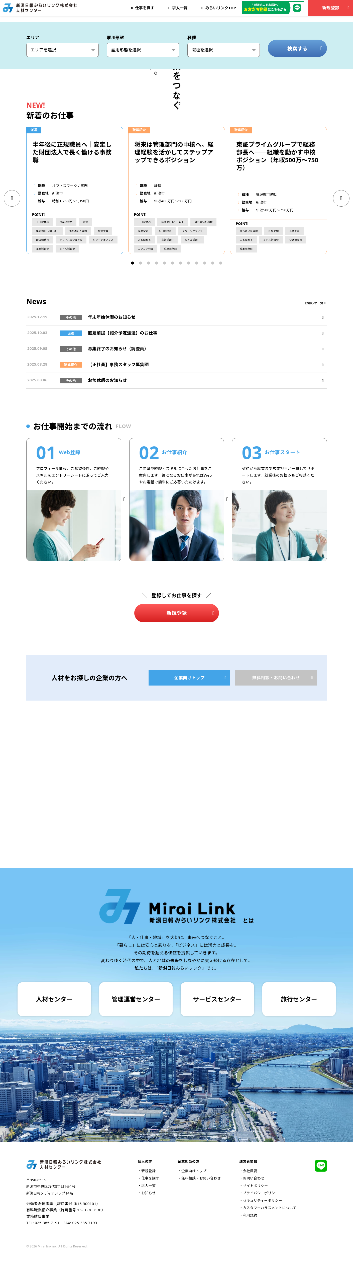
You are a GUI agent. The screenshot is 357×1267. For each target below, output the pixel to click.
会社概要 (250, 1170)
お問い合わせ (253, 1178)
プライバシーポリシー (261, 1193)
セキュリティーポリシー (262, 1200)
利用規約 (250, 1215)
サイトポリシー (255, 1185)
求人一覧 (148, 1185)
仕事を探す (150, 1178)
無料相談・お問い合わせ (283, 803)
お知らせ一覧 (316, 428)
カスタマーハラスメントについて (269, 1207)
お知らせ (148, 1193)
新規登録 (336, 8)
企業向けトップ (201, 803)
